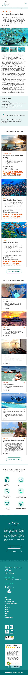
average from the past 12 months (12, 648)
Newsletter (7, 607)
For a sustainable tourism (11, 603)
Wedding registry (9, 617)
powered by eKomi (14, 663)
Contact (6, 615)
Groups (6, 613)
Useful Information (9, 601)
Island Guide (8, 599)
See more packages (14, 271)
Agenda (6, 609)
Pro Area (7, 611)
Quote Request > (14, 547)
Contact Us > (14, 551)
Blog (6, 605)
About (6, 597)
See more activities (14, 459)
